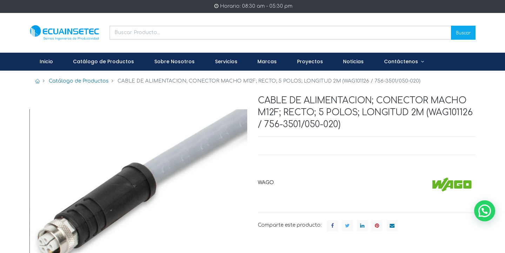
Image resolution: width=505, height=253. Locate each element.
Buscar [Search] (463, 32)
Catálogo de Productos (79, 81)
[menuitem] (46, 62)
